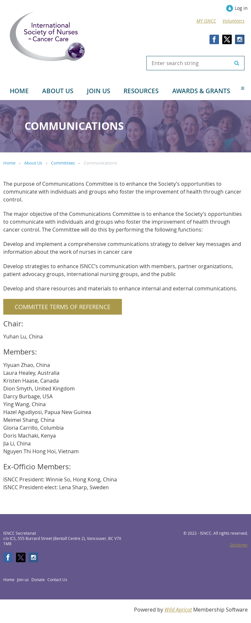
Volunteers (233, 21)
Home (9, 163)
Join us (23, 579)
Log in (241, 8)
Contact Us (57, 579)
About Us (33, 163)
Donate (38, 579)
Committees (63, 163)
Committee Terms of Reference (62, 307)
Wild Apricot (178, 609)
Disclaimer (239, 544)
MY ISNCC (206, 21)
